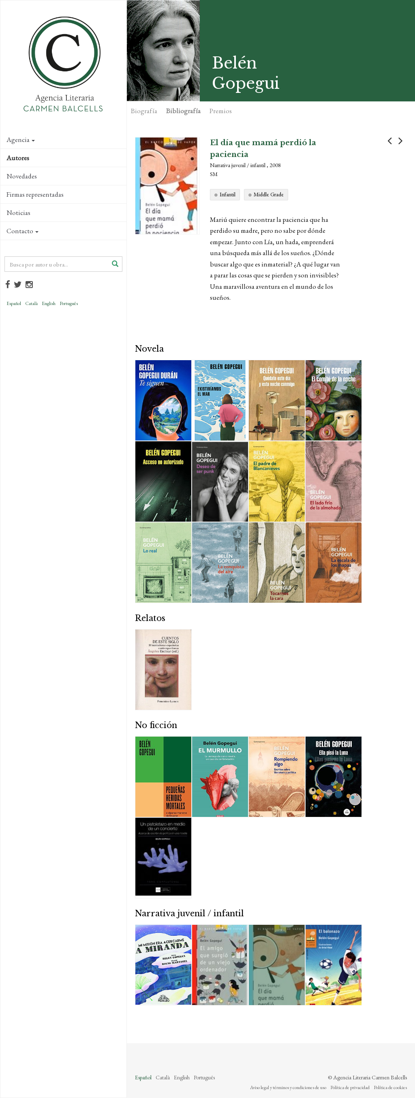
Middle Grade (269, 194)
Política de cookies (390, 1087)
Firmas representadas (35, 194)
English (49, 303)
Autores (17, 157)
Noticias (18, 212)
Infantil (227, 194)
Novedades (21, 176)
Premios (221, 110)
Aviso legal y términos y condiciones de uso (288, 1087)
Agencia (20, 139)
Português (69, 303)
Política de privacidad (350, 1087)
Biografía (144, 110)
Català (31, 303)
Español (13, 303)
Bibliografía (183, 110)
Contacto (22, 230)
